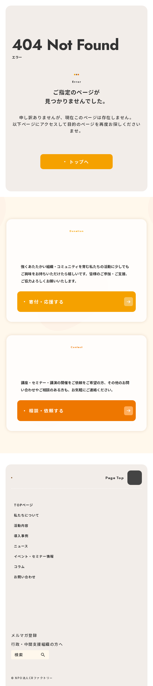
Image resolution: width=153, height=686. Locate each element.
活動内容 (21, 525)
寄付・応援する (46, 301)
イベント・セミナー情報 (34, 556)
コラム (19, 566)
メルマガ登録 (24, 635)
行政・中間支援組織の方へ (37, 644)
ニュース (21, 546)
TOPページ (23, 504)
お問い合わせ (25, 576)
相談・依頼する (46, 410)
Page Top (114, 477)
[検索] (43, 654)
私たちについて (26, 515)
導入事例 (21, 535)
